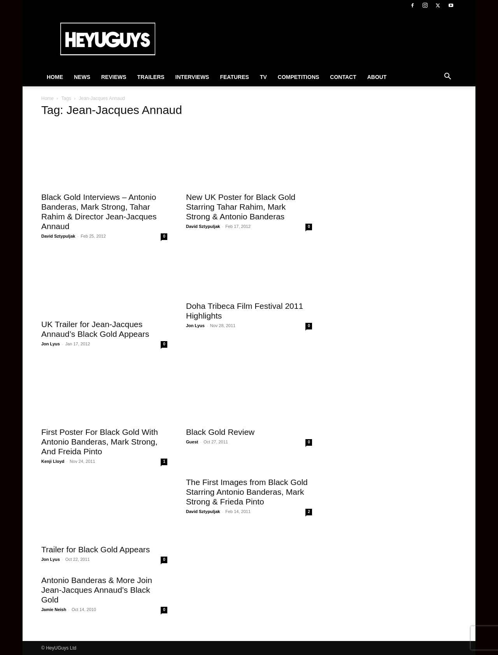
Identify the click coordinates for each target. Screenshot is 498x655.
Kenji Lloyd (52, 461)
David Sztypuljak (58, 236)
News (82, 77)
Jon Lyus (50, 344)
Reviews (113, 77)
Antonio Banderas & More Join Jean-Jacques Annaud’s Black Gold (96, 590)
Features (234, 77)
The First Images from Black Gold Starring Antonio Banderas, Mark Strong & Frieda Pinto (247, 492)
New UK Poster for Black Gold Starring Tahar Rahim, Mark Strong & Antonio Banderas (240, 207)
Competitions (298, 77)
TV (263, 77)
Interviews (192, 77)
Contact (343, 77)
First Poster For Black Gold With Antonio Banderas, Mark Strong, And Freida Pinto (99, 441)
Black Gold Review (220, 431)
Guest (192, 442)
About (377, 77)
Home (55, 77)
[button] (447, 77)
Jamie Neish (53, 609)
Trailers (151, 77)
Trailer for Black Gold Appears (95, 549)
